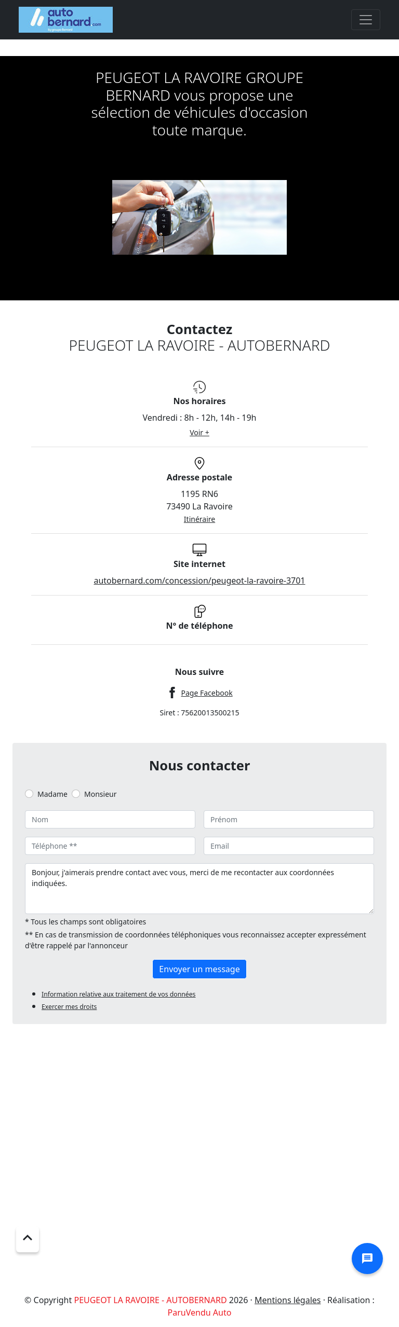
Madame (52, 794)
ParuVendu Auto (200, 1312)
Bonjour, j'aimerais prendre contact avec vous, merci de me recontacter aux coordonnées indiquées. (199, 888)
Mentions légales (288, 1300)
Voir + (199, 432)
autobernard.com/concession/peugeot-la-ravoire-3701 (199, 580)
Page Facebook (206, 693)
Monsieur (100, 794)
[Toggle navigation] (365, 19)
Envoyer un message (199, 969)
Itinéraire (199, 519)
